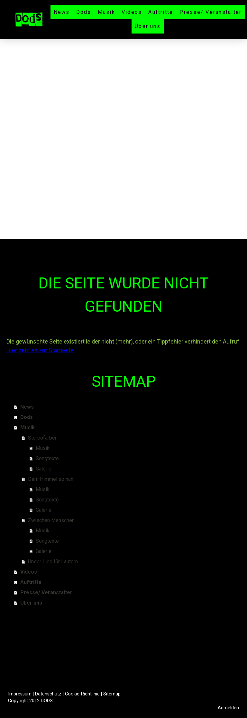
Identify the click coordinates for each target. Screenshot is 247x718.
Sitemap (112, 694)
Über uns (147, 26)
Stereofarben (43, 438)
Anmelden (228, 708)
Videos (132, 12)
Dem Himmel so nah (50, 479)
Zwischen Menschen (51, 520)
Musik (106, 12)
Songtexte (47, 458)
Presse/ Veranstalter (210, 12)
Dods (83, 12)
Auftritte (160, 12)
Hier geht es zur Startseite (40, 350)
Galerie (43, 469)
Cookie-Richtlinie (82, 694)
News (62, 12)
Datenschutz (48, 694)
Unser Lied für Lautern (53, 561)
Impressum (20, 694)
